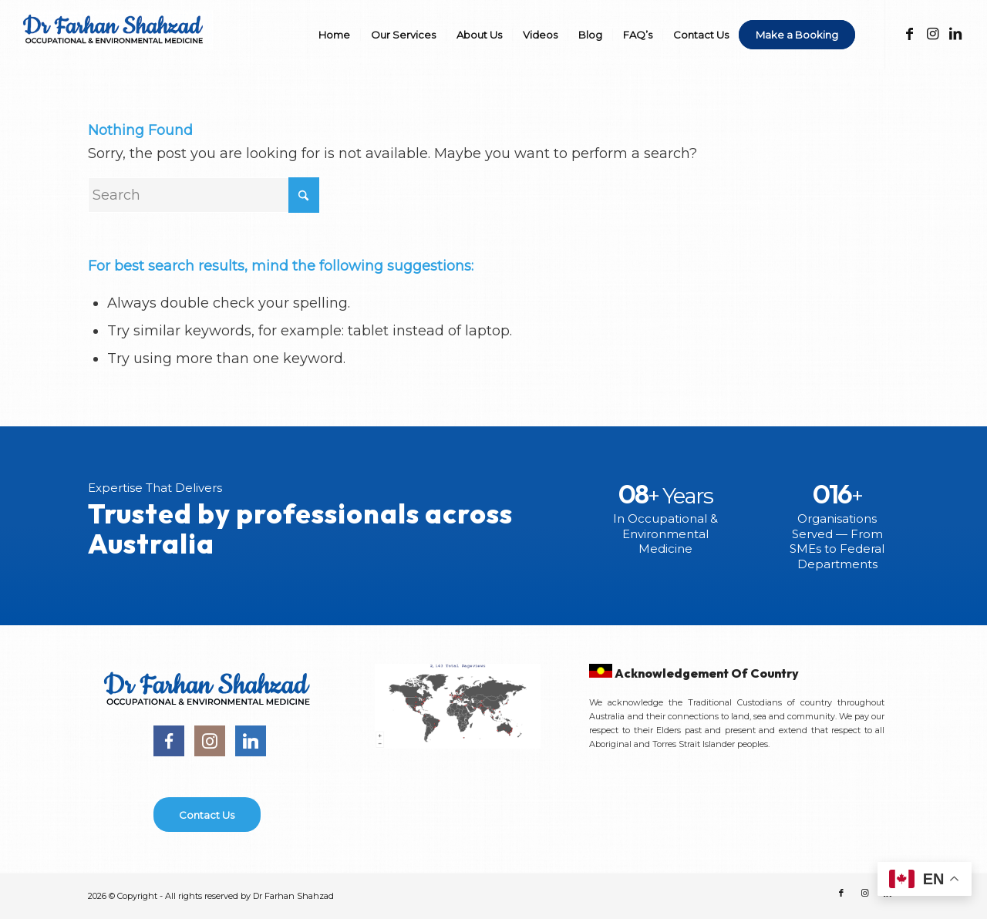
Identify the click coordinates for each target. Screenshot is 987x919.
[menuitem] (334, 34)
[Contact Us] (207, 814)
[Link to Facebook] (909, 33)
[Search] (203, 195)
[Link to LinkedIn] (955, 33)
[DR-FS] (116, 44)
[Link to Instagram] (932, 33)
